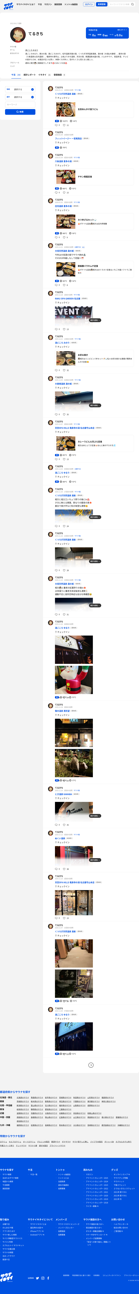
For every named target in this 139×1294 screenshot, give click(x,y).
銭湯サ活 (6, 1259)
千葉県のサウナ (79, 1101)
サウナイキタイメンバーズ (68, 1224)
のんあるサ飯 (8, 1227)
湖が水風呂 (43, 1145)
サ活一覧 (33, 1174)
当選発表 (61, 1181)
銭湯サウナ (55, 1141)
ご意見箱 (117, 1231)
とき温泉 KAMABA (63, 794)
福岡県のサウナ (23, 1125)
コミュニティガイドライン (112, 1275)
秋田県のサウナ (79, 1097)
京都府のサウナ (37, 1113)
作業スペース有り (7, 1145)
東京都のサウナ (93, 1101)
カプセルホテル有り (124, 1141)
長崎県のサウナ (51, 1125)
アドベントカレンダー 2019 (97, 1199)
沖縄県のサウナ (124, 1125)
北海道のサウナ (23, 1097)
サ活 (40, 4)
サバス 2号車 (8, 1242)
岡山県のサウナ (51, 1117)
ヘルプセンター (120, 1224)
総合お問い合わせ (121, 1227)
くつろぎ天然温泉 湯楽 (65, 93)
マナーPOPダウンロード (95, 1234)
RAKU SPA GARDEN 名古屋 (67, 298)
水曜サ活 (78, 247)
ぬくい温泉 (60, 838)
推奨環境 (66, 1275)
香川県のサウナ (108, 1117)
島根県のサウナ (37, 1117)
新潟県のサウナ (23, 1105)
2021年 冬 (118, 1199)
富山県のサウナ (37, 1105)
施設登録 (58, 4)
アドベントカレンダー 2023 (97, 1185)
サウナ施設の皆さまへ (95, 1224)
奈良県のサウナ (79, 1113)
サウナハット (119, 1181)
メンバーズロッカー (66, 1227)
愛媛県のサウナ (122, 1117)
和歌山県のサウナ (94, 1113)
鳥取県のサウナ (23, 1117)
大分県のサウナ (79, 1125)
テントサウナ (21, 1145)
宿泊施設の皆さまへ (94, 1227)
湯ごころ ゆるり (31, 50)
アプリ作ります (9, 1231)
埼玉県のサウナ (65, 1101)
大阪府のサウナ (51, 1113)
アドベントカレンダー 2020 (97, 1195)
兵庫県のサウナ (65, 1113)
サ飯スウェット (120, 1185)
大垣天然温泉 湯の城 (64, 250)
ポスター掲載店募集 (94, 1231)
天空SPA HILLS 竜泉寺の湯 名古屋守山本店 (74, 427)
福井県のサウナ (65, 1105)
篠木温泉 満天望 (62, 710)
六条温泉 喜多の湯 (63, 161)
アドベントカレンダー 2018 (97, 1202)
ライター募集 (91, 1206)
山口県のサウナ (79, 1117)
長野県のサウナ (93, 1105)
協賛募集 (61, 1188)
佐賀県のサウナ (37, 1125)
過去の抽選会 (63, 1185)
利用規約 (97, 1275)
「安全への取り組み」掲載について (98, 1243)
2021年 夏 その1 (120, 1192)
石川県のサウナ (51, 1105)
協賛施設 (61, 1231)
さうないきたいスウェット (124, 1188)
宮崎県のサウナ (93, 1125)
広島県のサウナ (65, 1117)
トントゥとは (63, 1178)
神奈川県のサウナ (109, 1101)
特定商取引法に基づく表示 (81, 1275)
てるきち (35, 33)
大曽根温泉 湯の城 (63, 383)
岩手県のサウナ (51, 1097)
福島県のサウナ (108, 1097)
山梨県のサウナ (79, 1105)
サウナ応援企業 (9, 1249)
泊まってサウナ (9, 1256)
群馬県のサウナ (51, 1101)
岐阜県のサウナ (23, 1109)
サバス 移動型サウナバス (12, 1238)
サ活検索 (6, 1185)
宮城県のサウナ (65, 1097)
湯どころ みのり (62, 342)
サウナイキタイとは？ (25, 4)
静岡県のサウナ (37, 1109)
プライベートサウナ (57, 1145)
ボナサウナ (66, 1141)
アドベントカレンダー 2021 (97, 1192)
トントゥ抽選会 (71, 4)
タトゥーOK (109, 1141)
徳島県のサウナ (93, 1117)
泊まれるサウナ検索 (10, 1178)
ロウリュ (3, 1141)
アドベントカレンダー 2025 (97, 1178)
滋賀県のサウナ (23, 1113)
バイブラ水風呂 (96, 1141)
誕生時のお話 (35, 1227)
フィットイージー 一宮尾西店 (68, 138)
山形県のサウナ (93, 1097)
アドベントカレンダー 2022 (97, 1188)
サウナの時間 (8, 1252)
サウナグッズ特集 (121, 1178)
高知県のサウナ (23, 1121)
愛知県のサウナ (51, 1109)
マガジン (48, 4)
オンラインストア (121, 1174)
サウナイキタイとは (38, 1224)
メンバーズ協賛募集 (94, 1238)
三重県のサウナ (65, 1109)
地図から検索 (8, 1181)
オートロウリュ (29, 1141)
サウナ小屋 (32, 1145)
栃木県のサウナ (37, 1101)
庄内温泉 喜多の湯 (63, 205)
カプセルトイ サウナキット (13, 1245)
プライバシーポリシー (131, 1275)
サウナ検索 (7, 1174)
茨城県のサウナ (23, 1101)
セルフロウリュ (15, 1141)
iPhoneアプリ (36, 1231)
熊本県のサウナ (65, 1125)
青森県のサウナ (37, 1097)
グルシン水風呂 (43, 1141)
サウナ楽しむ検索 (10, 1234)
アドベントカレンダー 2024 (97, 1181)
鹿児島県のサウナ (109, 1125)
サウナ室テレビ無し (80, 1141)
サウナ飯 (78, 90)
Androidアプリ (36, 1234)
